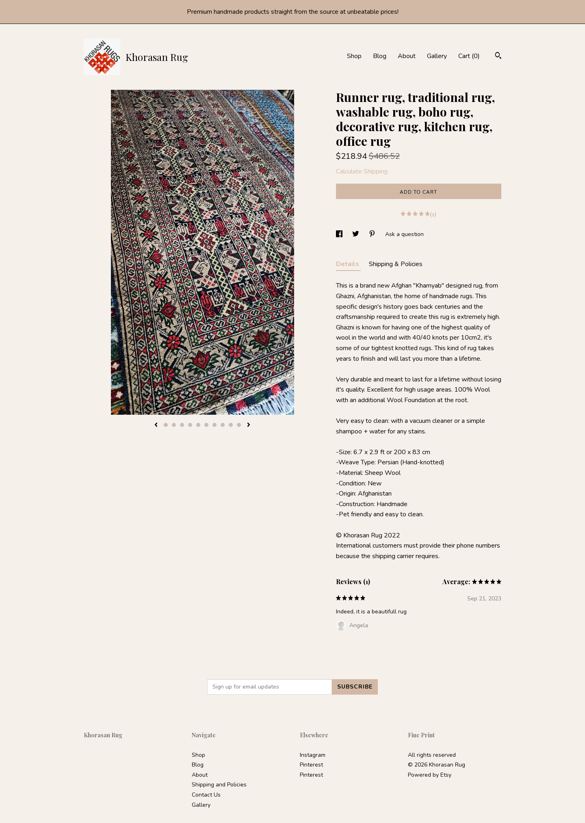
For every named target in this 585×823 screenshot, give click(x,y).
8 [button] (223, 425)
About (407, 56)
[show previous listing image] (156, 425)
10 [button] (239, 425)
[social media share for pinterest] (373, 234)
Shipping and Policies (219, 784)
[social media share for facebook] (340, 234)
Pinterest (311, 765)
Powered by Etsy (429, 775)
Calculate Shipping (362, 171)
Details (348, 264)
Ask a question (404, 234)
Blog (379, 56)
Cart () (469, 56)
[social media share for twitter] (356, 234)
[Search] (498, 56)
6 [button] (206, 425)
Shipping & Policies (395, 264)
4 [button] (190, 425)
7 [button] (214, 425)
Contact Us (206, 795)
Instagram (312, 755)
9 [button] (231, 425)
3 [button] (182, 425)
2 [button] (174, 425)
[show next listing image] (249, 425)
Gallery (437, 56)
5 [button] (198, 425)
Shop (354, 56)
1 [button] (166, 425)
